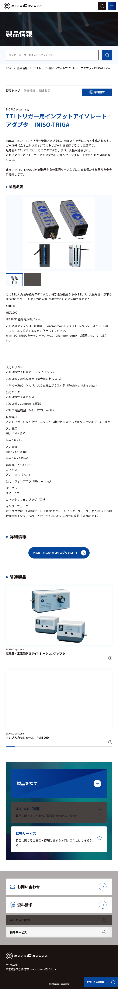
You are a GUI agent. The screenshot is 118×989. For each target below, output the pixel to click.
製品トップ (13, 91)
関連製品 (44, 91)
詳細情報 (29, 91)
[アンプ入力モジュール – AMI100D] (59, 708)
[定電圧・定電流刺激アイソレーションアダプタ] (59, 624)
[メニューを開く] (112, 6)
